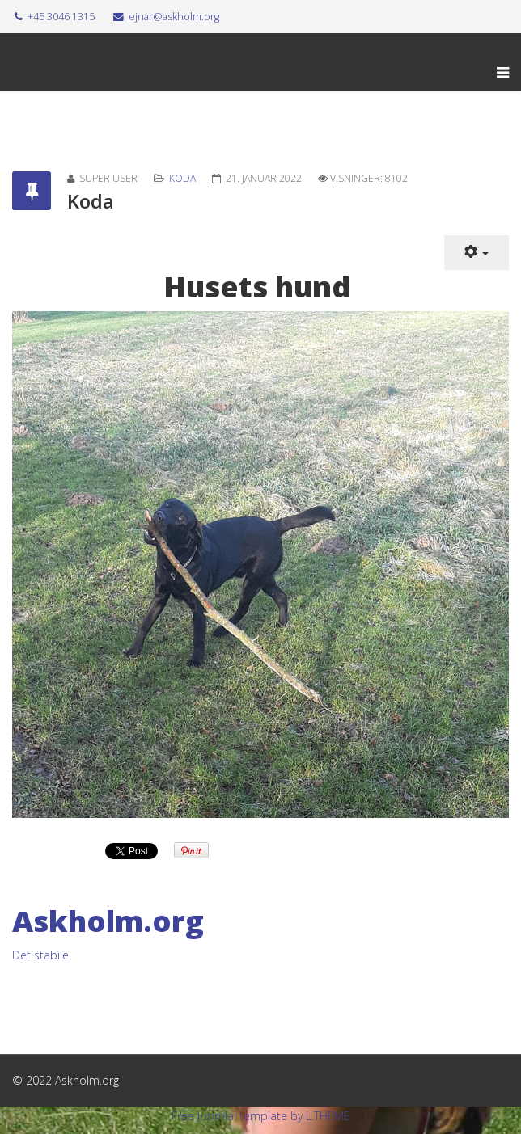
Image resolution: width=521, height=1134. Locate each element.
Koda (182, 178)
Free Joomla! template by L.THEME (261, 1115)
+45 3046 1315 (61, 16)
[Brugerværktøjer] (476, 252)
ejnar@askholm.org (174, 16)
